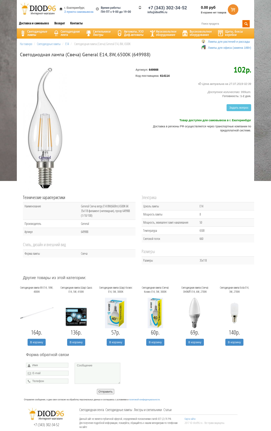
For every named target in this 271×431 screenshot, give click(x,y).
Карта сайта (190, 419)
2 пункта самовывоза (79, 11)
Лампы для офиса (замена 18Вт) (229, 47)
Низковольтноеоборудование (162, 33)
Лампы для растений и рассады (229, 41)
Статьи (167, 409)
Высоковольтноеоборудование (197, 33)
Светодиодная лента (91, 409)
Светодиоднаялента (66, 33)
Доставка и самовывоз (34, 23)
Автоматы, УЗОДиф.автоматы (130, 33)
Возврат (59, 23)
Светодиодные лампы (118, 409)
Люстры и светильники (148, 409)
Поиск (246, 24)
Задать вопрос (238, 107)
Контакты (76, 23)
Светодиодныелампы (33, 33)
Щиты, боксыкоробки (230, 33)
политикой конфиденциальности (144, 400)
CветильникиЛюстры (98, 33)
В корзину (36, 342)
